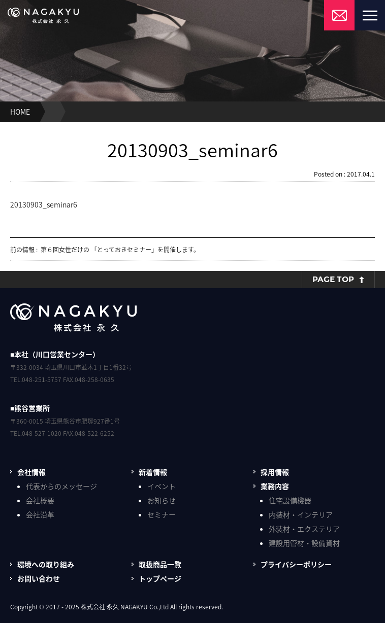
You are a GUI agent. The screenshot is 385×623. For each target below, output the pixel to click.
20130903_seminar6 (43, 204)
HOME (20, 112)
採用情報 (275, 472)
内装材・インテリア (301, 514)
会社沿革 (40, 514)
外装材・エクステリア (304, 529)
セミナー (161, 514)
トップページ (160, 578)
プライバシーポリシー (296, 564)
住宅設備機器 (290, 500)
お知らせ (161, 500)
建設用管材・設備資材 (304, 543)
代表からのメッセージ (61, 486)
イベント (161, 486)
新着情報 (153, 472)
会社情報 (31, 472)
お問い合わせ (38, 578)
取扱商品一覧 (160, 564)
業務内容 (275, 486)
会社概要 (40, 500)
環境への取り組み (45, 564)
